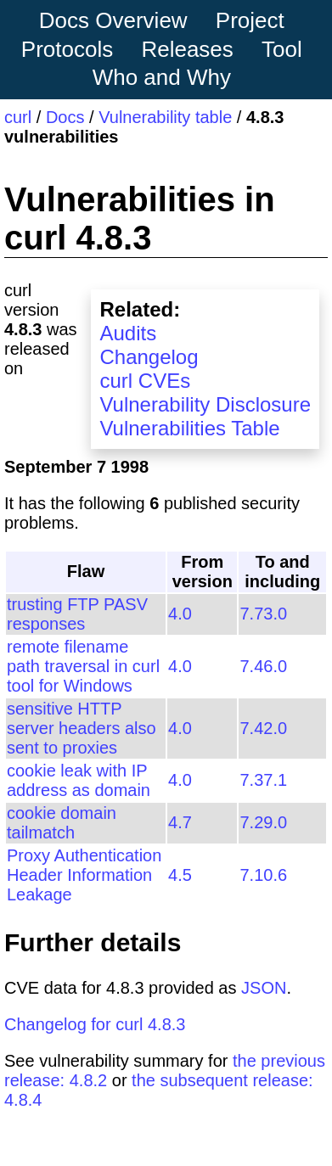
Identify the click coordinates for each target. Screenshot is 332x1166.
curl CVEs (144, 380)
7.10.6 (263, 875)
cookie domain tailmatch (61, 823)
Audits (127, 333)
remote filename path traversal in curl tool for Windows (83, 666)
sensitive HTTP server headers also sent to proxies (81, 728)
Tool (282, 49)
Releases (187, 49)
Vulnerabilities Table (189, 428)
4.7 (180, 822)
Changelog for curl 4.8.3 (94, 1024)
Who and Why (162, 77)
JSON (263, 987)
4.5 (180, 875)
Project (250, 20)
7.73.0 (263, 613)
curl (17, 117)
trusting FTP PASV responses (77, 614)
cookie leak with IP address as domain (78, 780)
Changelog (148, 356)
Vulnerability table (165, 117)
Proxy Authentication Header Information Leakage (84, 875)
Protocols (67, 49)
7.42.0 (263, 728)
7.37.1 (263, 780)
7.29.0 (263, 822)
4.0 (180, 613)
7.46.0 (263, 666)
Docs (65, 117)
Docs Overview (113, 20)
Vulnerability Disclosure (205, 404)
